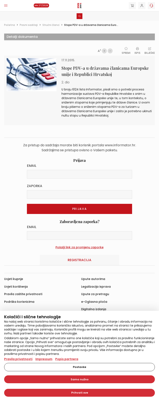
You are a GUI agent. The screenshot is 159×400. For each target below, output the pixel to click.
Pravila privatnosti (18, 359)
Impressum (43, 359)
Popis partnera (66, 359)
